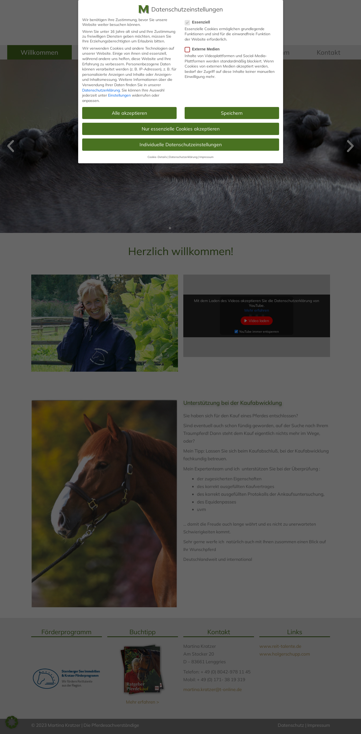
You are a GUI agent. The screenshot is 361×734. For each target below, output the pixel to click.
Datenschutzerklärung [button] (183, 156)
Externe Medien (204, 49)
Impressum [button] (206, 156)
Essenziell (199, 21)
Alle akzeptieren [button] (129, 112)
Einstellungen (119, 95)
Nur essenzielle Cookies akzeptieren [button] (181, 128)
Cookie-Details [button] (157, 156)
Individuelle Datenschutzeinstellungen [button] (181, 144)
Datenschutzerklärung (101, 89)
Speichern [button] (232, 112)
